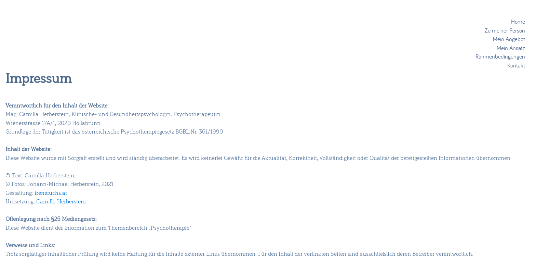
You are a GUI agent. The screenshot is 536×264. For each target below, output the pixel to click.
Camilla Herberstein (61, 201)
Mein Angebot (509, 38)
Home (518, 21)
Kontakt (516, 65)
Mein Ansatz (511, 47)
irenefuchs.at (51, 192)
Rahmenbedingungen (500, 56)
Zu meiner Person (505, 30)
